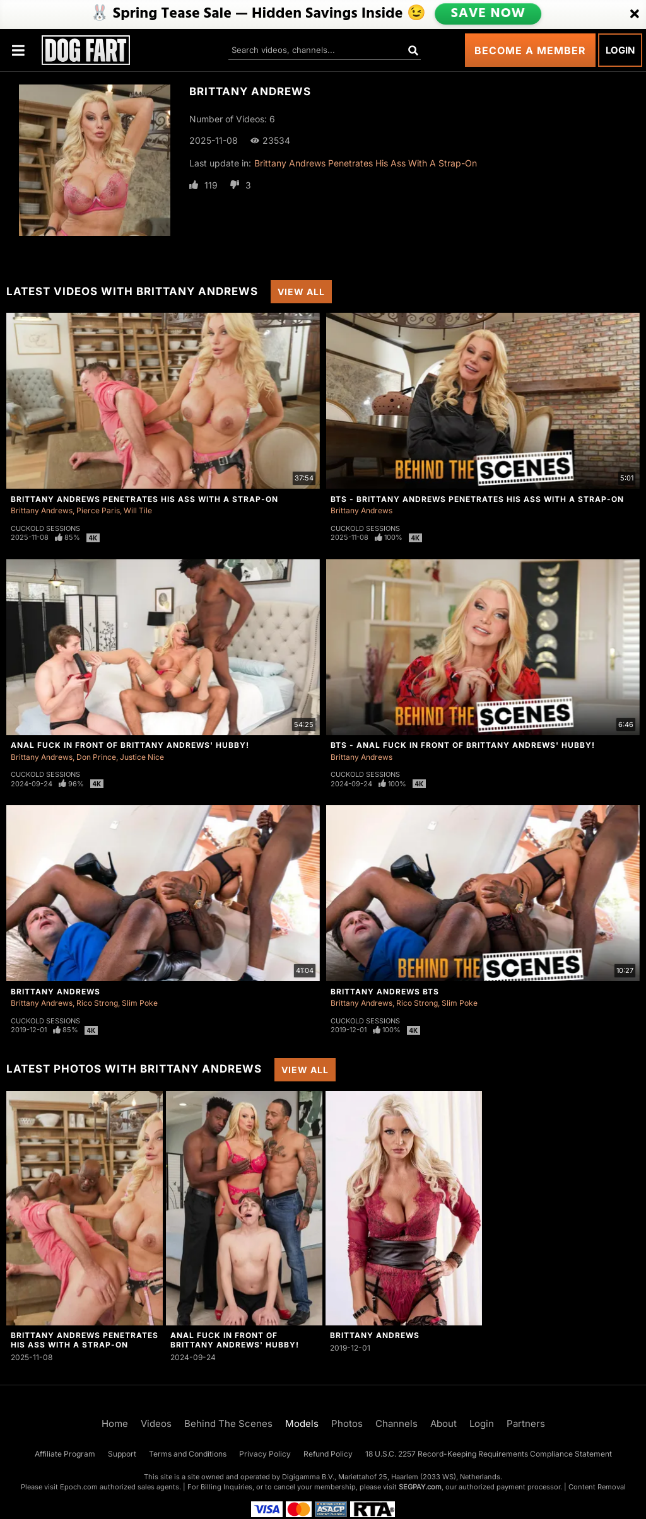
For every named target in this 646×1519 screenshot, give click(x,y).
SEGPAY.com (420, 1486)
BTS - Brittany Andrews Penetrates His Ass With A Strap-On (477, 499)
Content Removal (597, 1486)
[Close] (634, 14)
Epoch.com (79, 1486)
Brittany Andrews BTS (385, 991)
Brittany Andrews (42, 510)
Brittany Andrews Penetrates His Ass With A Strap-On (365, 163)
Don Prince (96, 757)
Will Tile (138, 510)
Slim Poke (140, 1003)
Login (620, 50)
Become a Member (530, 50)
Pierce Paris (98, 510)
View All (301, 291)
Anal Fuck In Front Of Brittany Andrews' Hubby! (130, 745)
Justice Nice (142, 757)
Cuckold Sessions (45, 528)
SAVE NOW (487, 14)
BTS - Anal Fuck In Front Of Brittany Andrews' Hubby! (463, 745)
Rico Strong (97, 1003)
